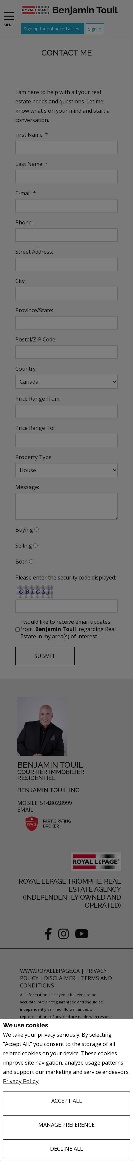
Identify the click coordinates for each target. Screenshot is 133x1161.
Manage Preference (66, 1124)
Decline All (66, 1148)
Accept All (66, 1100)
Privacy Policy (21, 1081)
